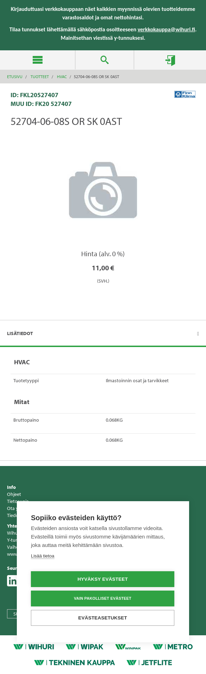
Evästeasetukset (102, 618)
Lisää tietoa (42, 556)
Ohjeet (14, 494)
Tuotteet (40, 76)
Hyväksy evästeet (102, 579)
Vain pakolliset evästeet (102, 599)
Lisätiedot (20, 333)
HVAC (62, 76)
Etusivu (14, 76)
